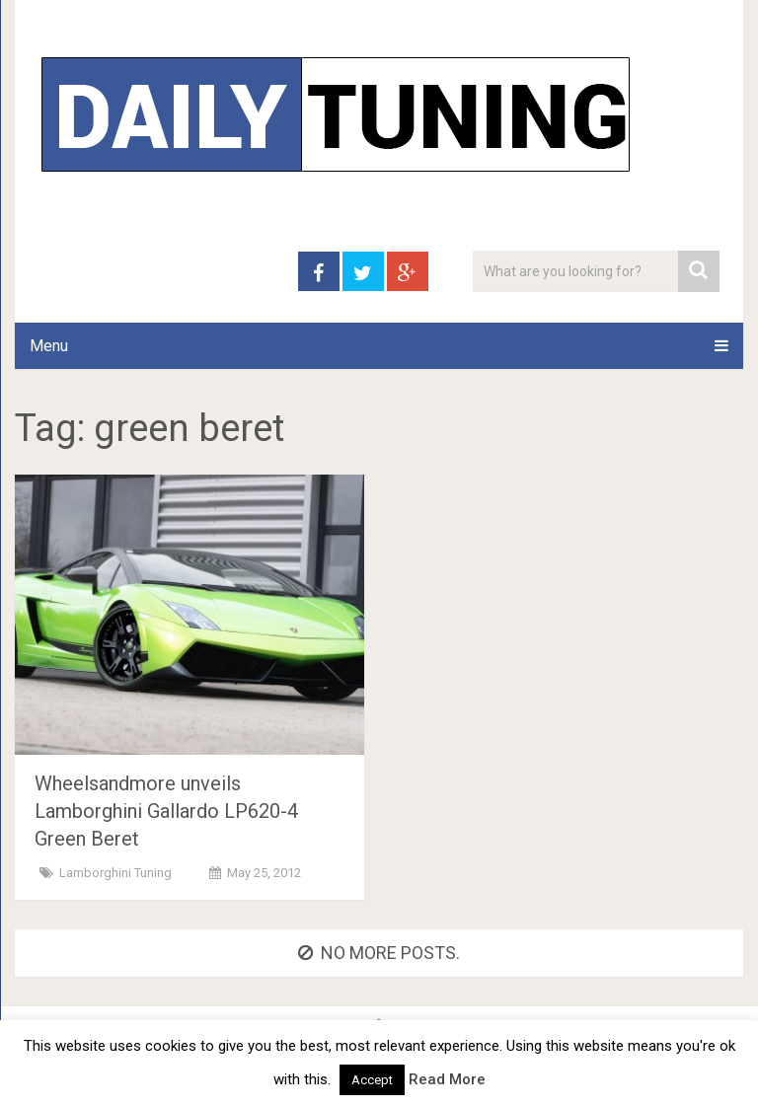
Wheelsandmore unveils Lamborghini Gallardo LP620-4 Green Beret (166, 811)
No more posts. (379, 952)
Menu (49, 345)
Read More (447, 1079)
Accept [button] (372, 1079)
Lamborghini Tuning (115, 872)
